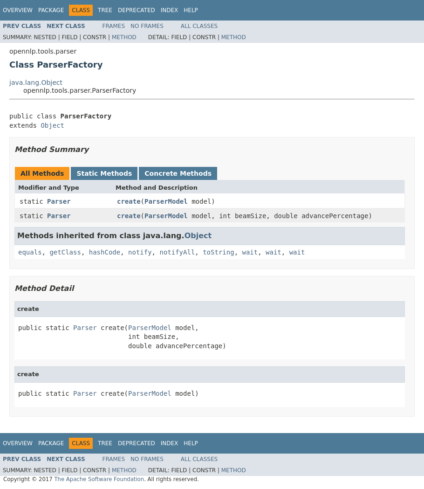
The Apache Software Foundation (99, 479)
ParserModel (166, 201)
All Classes (199, 26)
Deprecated (136, 10)
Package (51, 10)
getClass (65, 252)
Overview (18, 10)
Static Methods (104, 173)
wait (250, 252)
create (129, 201)
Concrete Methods (178, 173)
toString (218, 252)
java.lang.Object (35, 82)
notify (140, 252)
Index (169, 10)
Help (191, 10)
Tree (105, 10)
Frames (114, 26)
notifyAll (177, 252)
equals (30, 252)
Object (52, 125)
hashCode (104, 252)
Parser (59, 201)
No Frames (147, 26)
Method (124, 37)
